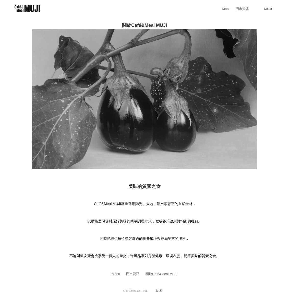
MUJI (268, 8)
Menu (226, 8)
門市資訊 (242, 8)
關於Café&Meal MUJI (161, 274)
